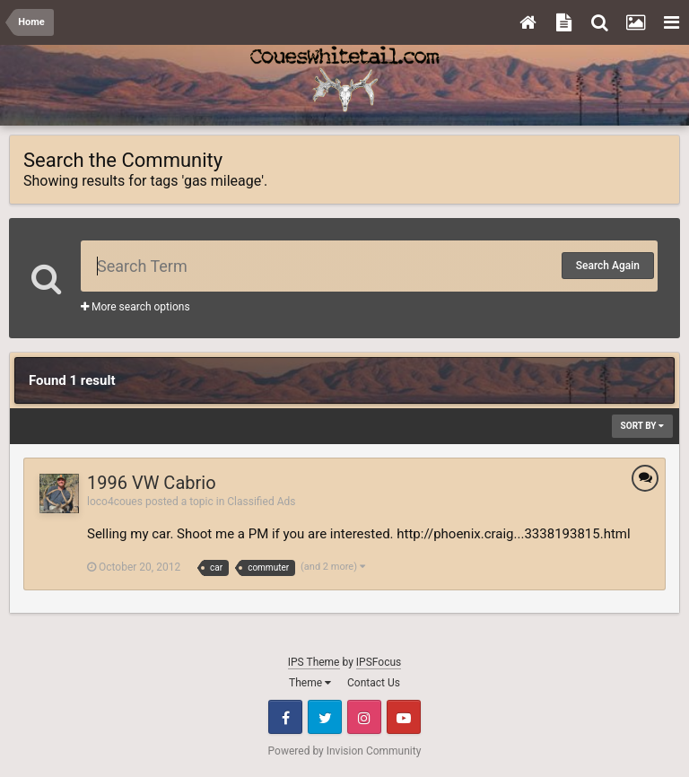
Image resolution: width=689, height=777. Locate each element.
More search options (135, 307)
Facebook (285, 717)
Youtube (404, 717)
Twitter (325, 717)
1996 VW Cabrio (151, 482)
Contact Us (373, 683)
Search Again (608, 265)
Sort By (642, 426)
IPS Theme (314, 662)
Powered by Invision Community (345, 751)
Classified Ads (261, 501)
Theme (310, 683)
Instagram (364, 717)
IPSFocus (378, 662)
